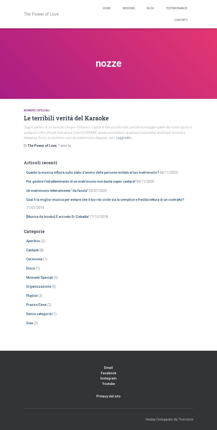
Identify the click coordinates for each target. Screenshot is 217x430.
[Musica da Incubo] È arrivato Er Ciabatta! (57, 217)
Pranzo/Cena (36, 305)
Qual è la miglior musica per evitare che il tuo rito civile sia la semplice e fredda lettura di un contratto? (105, 200)
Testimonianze (177, 8)
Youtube (108, 384)
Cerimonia (34, 259)
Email (108, 368)
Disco (30, 268)
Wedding (129, 8)
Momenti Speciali (36, 110)
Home (107, 8)
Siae (29, 323)
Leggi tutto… (124, 138)
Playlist (31, 296)
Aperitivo (33, 241)
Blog (150, 8)
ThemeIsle (185, 419)
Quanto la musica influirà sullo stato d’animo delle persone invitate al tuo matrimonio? (92, 172)
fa (64, 146)
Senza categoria (39, 314)
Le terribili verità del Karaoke (66, 118)
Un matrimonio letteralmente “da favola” (57, 191)
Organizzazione (38, 286)
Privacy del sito (108, 396)
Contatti (181, 20)
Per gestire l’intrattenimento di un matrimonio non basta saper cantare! (80, 181)
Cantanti (32, 250)
